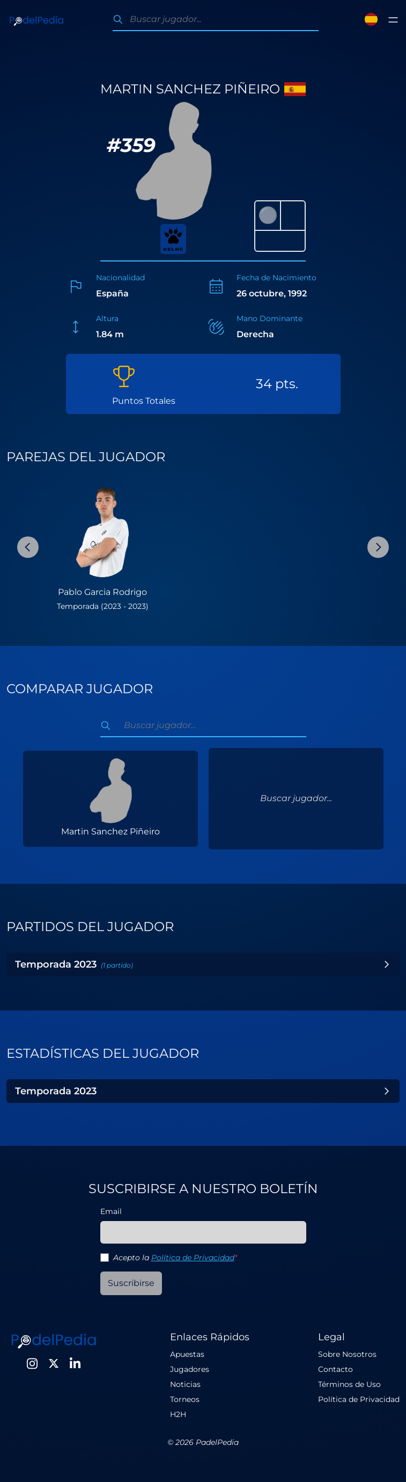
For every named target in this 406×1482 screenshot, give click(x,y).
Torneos (185, 1399)
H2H (178, 1414)
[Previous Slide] (28, 547)
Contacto (335, 1369)
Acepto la (175, 1257)
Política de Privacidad (192, 1257)
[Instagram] (32, 1363)
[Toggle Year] (386, 964)
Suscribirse (131, 1283)
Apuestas (187, 1354)
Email (111, 1211)
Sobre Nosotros (347, 1354)
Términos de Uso (349, 1384)
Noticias (185, 1384)
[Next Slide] (378, 547)
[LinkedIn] (75, 1363)
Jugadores (189, 1369)
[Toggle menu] (393, 19)
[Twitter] (53, 1363)
